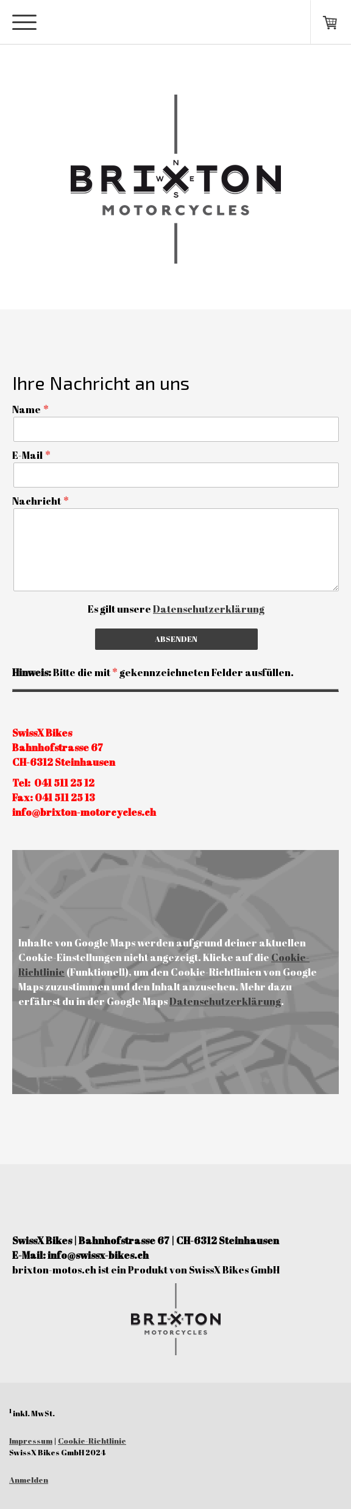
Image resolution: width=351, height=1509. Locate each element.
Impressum (30, 1440)
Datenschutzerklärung (208, 609)
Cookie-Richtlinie (92, 1440)
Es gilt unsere (176, 609)
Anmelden (28, 1479)
